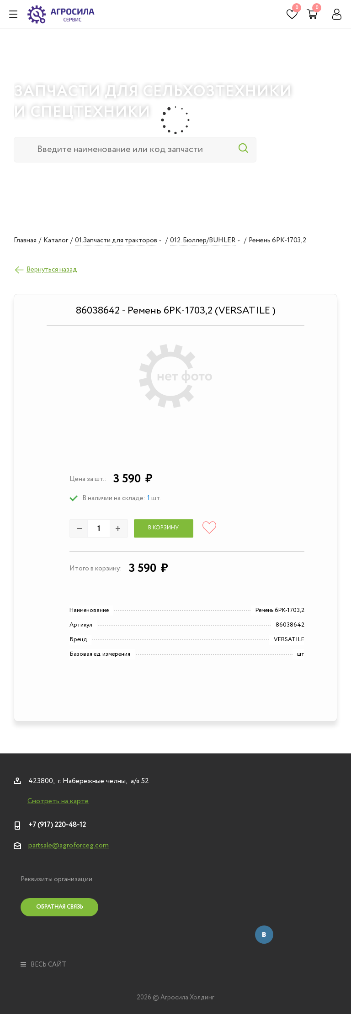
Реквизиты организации (56, 879)
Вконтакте (264, 934)
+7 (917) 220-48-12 (57, 825)
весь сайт (43, 964)
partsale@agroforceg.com (68, 845)
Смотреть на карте (58, 801)
